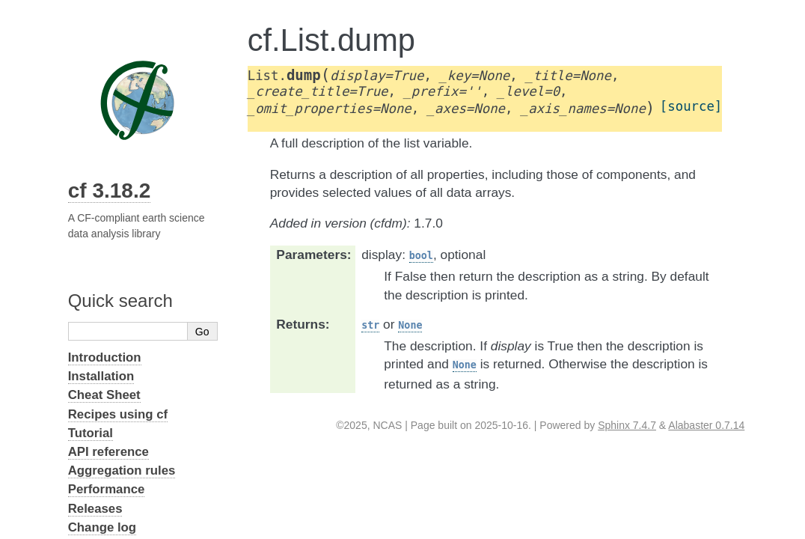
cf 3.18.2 (109, 190)
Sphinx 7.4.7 (627, 425)
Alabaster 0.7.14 (706, 425)
